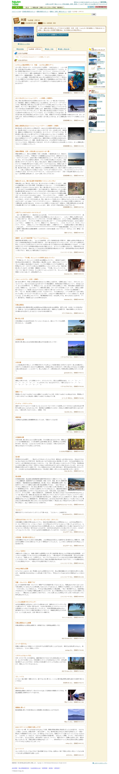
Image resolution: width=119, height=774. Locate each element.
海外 (27, 7)
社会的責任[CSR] (36, 768)
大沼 (69, 11)
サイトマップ (103, 4)
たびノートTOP (16, 11)
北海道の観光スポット (28, 11)
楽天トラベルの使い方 (91, 4)
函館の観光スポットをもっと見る (97, 130)
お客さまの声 (49, 4)
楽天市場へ (104, 2)
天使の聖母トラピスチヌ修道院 (101, 96)
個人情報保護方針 (24, 768)
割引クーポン (44, 7)
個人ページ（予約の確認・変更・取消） (66, 4)
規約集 (51, 768)
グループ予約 (52, 7)
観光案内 (60, 7)
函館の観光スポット (42, 11)
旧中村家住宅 (101, 115)
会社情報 (14, 768)
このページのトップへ (100, 763)
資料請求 (57, 768)
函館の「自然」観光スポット (58, 11)
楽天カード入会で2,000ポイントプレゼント (86, 2)
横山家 (99, 108)
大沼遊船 (99, 101)
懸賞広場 (35, 7)
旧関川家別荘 (101, 121)
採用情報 (44, 768)
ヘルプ (81, 4)
